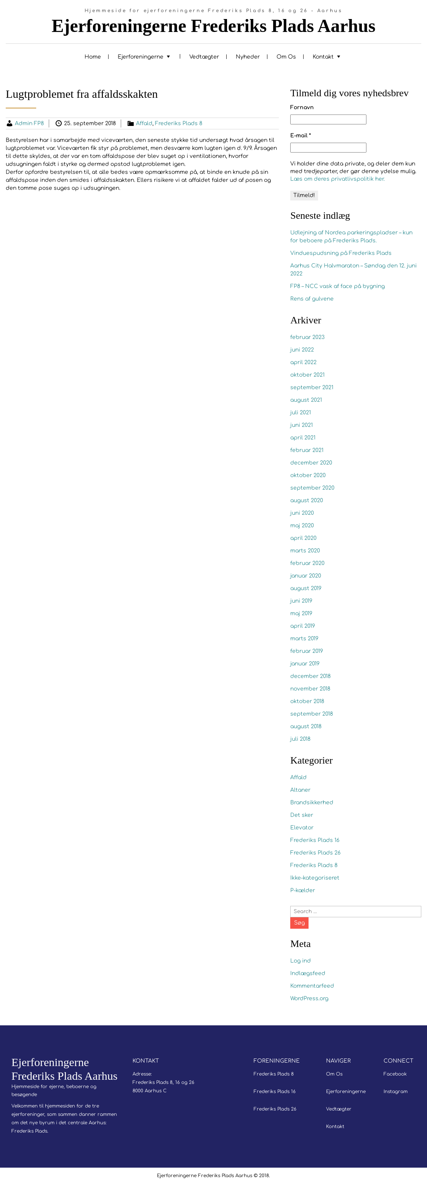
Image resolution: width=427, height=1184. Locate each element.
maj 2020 (302, 525)
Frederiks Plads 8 (178, 123)
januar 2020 (305, 576)
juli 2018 (300, 739)
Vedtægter (204, 57)
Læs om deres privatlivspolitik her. (337, 179)
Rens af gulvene (312, 299)
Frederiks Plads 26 (315, 853)
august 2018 (305, 726)
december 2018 (310, 676)
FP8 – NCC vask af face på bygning (337, 286)
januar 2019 (305, 664)
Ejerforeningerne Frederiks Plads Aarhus (213, 26)
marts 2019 (304, 638)
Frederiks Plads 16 (314, 840)
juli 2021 (300, 412)
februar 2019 (306, 651)
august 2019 (305, 588)
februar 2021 (306, 450)
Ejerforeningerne (140, 57)
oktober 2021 (307, 375)
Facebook (395, 1074)
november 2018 (310, 689)
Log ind (300, 961)
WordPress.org (309, 998)
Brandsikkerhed (311, 802)
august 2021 (306, 400)
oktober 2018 (307, 701)
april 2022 (303, 362)
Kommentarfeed (312, 986)
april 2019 (302, 626)
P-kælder (302, 890)
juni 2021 (301, 425)
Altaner (300, 790)
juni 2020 (302, 513)
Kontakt (323, 57)
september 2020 (312, 488)
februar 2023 (307, 337)
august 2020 (306, 500)
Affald (144, 123)
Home (93, 57)
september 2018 (311, 714)
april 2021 (302, 438)
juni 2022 (302, 350)
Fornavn (302, 107)
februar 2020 (307, 563)
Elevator (301, 828)
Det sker (301, 815)
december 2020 (311, 463)
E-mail (300, 135)
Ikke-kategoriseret (314, 878)
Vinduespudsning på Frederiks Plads (341, 253)
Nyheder (248, 57)
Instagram (396, 1091)
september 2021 (311, 387)
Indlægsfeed (307, 973)
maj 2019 (301, 613)
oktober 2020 (308, 475)
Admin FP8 (29, 123)
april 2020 (303, 538)
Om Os (286, 57)
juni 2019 (301, 601)
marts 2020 (305, 551)
